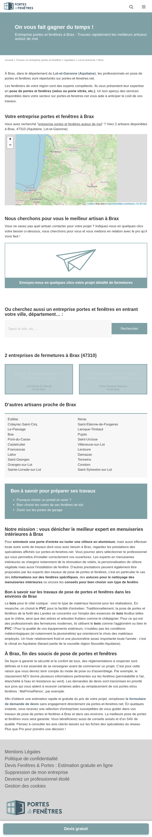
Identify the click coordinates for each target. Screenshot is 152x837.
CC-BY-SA (141, 204)
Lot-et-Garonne (86, 60)
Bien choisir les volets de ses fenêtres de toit (50, 505)
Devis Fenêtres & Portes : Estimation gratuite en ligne (59, 765)
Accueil (9, 60)
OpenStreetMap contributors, (121, 204)
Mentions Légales (22, 751)
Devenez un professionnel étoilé (37, 779)
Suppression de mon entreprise (36, 772)
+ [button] (10, 139)
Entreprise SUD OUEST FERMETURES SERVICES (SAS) (113, 376)
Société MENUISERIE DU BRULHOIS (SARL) (39, 376)
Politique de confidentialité (31, 758)
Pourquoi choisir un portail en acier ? (44, 500)
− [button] (10, 145)
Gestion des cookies (25, 786)
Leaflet (90, 204)
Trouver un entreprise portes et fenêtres (38, 60)
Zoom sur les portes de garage (40, 510)
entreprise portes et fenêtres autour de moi (70, 124)
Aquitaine (69, 60)
